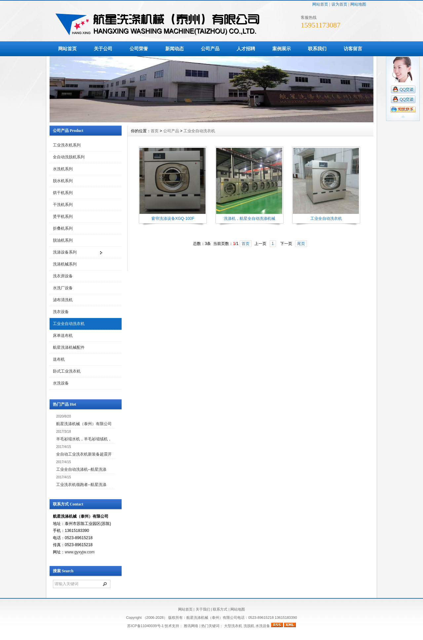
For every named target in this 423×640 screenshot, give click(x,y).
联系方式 (220, 609)
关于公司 (103, 48)
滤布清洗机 (63, 300)
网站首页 (320, 4)
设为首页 (339, 4)
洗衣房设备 (63, 276)
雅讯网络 (191, 626)
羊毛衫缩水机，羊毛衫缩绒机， (84, 439)
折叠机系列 (63, 228)
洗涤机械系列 (65, 264)
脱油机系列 (63, 240)
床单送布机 (63, 335)
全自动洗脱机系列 (69, 157)
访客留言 (353, 48)
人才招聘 (246, 48)
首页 (155, 131)
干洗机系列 (63, 204)
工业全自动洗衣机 (69, 323)
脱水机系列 (63, 181)
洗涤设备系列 (65, 252)
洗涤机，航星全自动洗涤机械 (249, 218)
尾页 (301, 243)
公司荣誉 (139, 48)
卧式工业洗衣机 (67, 371)
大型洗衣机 (233, 626)
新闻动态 (174, 48)
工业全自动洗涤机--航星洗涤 (81, 469)
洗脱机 (249, 626)
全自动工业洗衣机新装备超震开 (84, 454)
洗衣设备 (61, 311)
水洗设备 (61, 383)
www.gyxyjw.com (80, 552)
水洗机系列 (63, 169)
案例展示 (281, 48)
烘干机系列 (63, 192)
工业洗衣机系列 (67, 145)
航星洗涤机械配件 (69, 347)
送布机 (59, 359)
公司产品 (210, 48)
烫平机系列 (63, 216)
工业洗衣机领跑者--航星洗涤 (81, 484)
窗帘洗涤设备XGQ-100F (172, 218)
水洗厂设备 (63, 288)
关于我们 (203, 609)
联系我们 (317, 48)
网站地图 (358, 4)
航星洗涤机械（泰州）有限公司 (84, 423)
